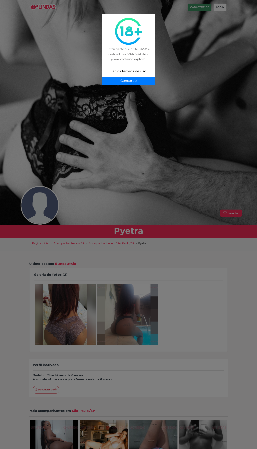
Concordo (128, 81)
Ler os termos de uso (128, 71)
